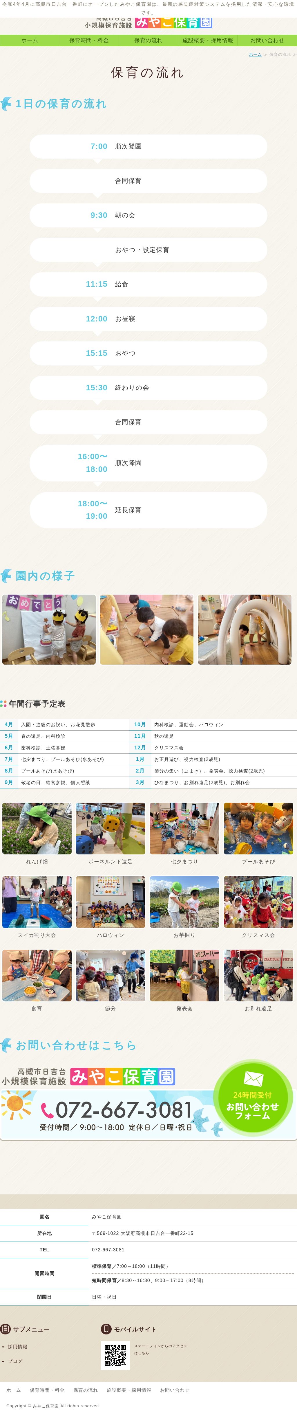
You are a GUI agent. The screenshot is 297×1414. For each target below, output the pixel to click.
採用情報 (18, 1346)
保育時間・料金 (89, 40)
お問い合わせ (267, 40)
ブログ (15, 1361)
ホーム (29, 40)
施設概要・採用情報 (207, 40)
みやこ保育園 (46, 1406)
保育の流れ (148, 40)
